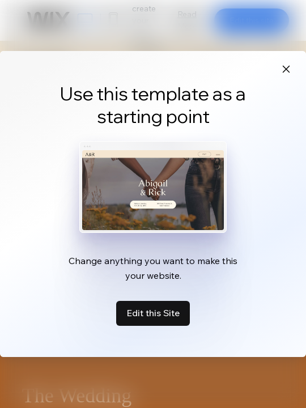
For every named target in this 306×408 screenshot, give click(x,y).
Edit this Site (153, 312)
